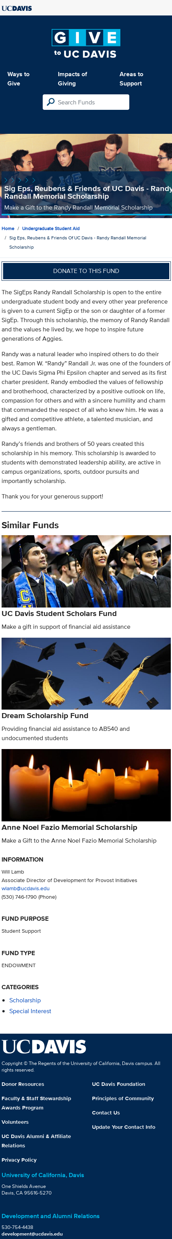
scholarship (25, 1000)
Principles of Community (123, 1098)
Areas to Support (131, 79)
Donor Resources (23, 1084)
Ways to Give (18, 79)
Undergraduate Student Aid (51, 228)
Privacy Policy (19, 1160)
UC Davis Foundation (118, 1084)
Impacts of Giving (72, 79)
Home (8, 228)
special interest (30, 1011)
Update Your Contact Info (123, 1127)
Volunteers (15, 1122)
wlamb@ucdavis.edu (26, 888)
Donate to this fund (86, 270)
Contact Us (106, 1112)
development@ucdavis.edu (32, 1233)
